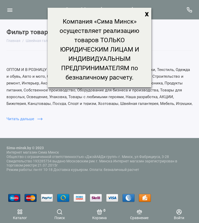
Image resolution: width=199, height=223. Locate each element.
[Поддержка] (189, 9)
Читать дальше (24, 119)
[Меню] (9, 9)
